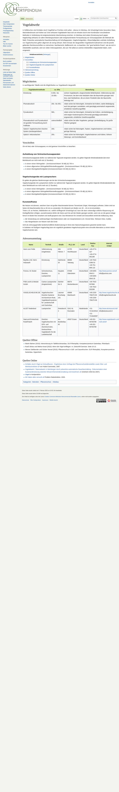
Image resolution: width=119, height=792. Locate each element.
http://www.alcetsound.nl (107, 308)
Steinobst (35, 382)
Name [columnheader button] (31, 245)
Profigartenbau (7, 28)
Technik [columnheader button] (48, 245)
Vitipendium (6, 52)
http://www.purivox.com (107, 271)
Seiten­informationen (9, 85)
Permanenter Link (8, 82)
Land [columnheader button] (83, 245)
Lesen (79, 19)
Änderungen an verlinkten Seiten (8, 75)
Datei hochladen (8, 78)
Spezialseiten (7, 80)
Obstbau (56, 382)
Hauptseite (6, 22)
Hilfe (4, 41)
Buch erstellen (7, 61)
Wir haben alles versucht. (34, 377)
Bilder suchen (7, 46)
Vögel (27, 374)
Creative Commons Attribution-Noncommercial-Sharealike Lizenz (63, 396)
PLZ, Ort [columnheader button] (72, 245)
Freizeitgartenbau (8, 30)
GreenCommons (8, 55)
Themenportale (7, 26)
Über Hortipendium (8, 24)
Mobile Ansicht (54, 400)
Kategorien (27, 382)
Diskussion (29, 19)
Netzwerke (6, 33)
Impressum (45, 400)
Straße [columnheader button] (61, 245)
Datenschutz (25, 400)
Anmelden (91, 2)
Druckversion (7, 66)
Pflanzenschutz (45, 382)
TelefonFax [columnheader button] (92, 244)
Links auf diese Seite (9, 72)
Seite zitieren (7, 87)
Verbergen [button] (46, 54)
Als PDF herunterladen (10, 63)
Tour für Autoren (8, 44)
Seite (22, 19)
